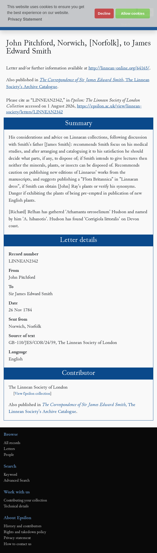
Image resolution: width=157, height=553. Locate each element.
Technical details (16, 506)
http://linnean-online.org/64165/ (118, 68)
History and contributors (23, 526)
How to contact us (17, 544)
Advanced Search (17, 481)
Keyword (10, 475)
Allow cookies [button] (132, 13)
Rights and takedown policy (25, 532)
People (9, 455)
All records (12, 443)
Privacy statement (17, 538)
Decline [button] (104, 13)
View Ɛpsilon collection (32, 394)
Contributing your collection (25, 500)
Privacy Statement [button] (25, 19)
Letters (9, 449)
